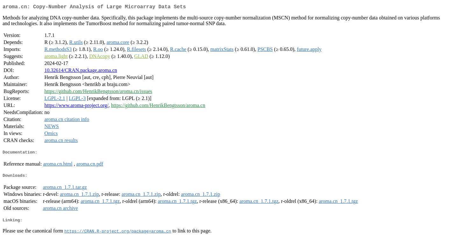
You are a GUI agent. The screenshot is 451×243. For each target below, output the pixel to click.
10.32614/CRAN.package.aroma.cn (80, 71)
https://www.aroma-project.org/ (76, 106)
